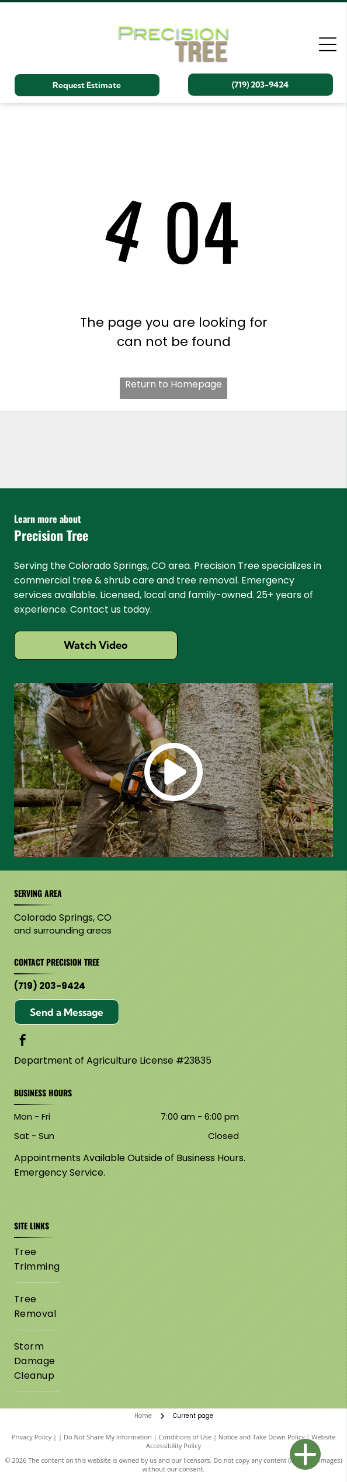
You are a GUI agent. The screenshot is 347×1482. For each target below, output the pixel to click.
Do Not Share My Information (108, 1436)
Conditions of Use (185, 1436)
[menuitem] (37, 1259)
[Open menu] (327, 44)
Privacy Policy (32, 1436)
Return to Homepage (173, 384)
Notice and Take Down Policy (261, 1436)
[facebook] (23, 1042)
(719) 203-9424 (49, 986)
